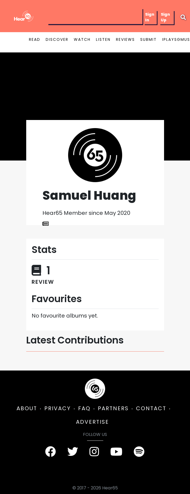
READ (34, 39)
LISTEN (103, 39)
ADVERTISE (92, 422)
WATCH (82, 39)
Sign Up (165, 17)
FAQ (84, 408)
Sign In (149, 17)
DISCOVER (57, 39)
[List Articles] (45, 224)
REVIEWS (125, 39)
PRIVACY (57, 408)
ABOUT (26, 408)
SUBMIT (148, 39)
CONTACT (151, 408)
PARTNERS (113, 408)
